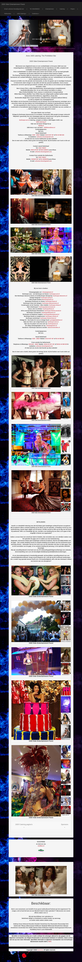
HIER (49, 941)
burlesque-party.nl (46, 297)
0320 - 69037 (36, 135)
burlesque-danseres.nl (60, 296)
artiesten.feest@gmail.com (45, 137)
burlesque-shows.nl (52, 316)
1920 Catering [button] (21, 13)
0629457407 (35, 159)
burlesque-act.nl (24, 120)
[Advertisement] (41, 957)
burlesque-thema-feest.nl (48, 318)
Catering (62, 9)
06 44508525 (44, 159)
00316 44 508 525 (62, 344)
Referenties (7, 13)
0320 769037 (42, 148)
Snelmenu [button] (35, 13)
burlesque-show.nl (55, 305)
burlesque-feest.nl (51, 301)
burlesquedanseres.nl (48, 312)
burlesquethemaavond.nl (51, 314)
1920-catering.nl (41, 122)
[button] (24, 825)
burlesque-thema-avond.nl (53, 310)
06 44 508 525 (60, 135)
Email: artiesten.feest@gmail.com (14, 9)
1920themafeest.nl (49, 127)
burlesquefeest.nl (48, 309)
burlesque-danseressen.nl (50, 303)
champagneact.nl (47, 292)
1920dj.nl (41, 125)
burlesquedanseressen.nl (47, 307)
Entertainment (50, 9)
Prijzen (73, 9)
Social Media (41, 841)
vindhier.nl (41, 846)
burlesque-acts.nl (53, 322)
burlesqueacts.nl (48, 299)
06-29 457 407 (49, 135)
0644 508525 (44, 150)
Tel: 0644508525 (35, 9)
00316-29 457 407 (49, 344)
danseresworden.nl (54, 327)
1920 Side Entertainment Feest (13, 4)
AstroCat (40, 950)
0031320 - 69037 (34, 344)
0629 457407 (35, 150)
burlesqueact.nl (53, 323)
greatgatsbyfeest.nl (56, 320)
